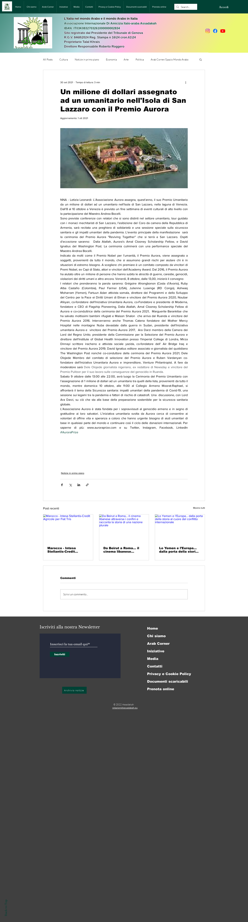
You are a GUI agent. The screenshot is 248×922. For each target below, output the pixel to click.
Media (152, 659)
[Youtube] (223, 31)
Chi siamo (156, 636)
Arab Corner (158, 643)
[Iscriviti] (59, 654)
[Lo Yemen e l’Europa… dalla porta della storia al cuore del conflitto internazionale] (180, 528)
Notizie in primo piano (87, 59)
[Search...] (185, 7)
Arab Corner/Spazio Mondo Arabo (169, 59)
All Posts (48, 59)
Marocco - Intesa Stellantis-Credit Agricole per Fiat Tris (65, 549)
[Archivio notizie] (74, 690)
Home (152, 628)
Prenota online (160, 689)
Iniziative (155, 651)
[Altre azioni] (186, 82)
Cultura (63, 59)
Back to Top (6, 907)
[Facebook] (215, 31)
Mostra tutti (199, 507)
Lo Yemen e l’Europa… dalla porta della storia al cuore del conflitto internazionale (178, 549)
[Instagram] (207, 31)
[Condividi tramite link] (87, 484)
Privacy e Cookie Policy (169, 674)
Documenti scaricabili (167, 681)
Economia (111, 59)
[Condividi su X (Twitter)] (70, 484)
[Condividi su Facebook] (62, 484)
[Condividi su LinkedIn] (78, 484)
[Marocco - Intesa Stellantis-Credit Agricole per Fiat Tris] (68, 528)
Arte (126, 59)
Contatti (154, 666)
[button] (200, 59)
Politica (140, 59)
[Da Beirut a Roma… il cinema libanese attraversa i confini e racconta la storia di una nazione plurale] (124, 528)
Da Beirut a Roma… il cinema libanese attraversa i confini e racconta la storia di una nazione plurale (121, 549)
